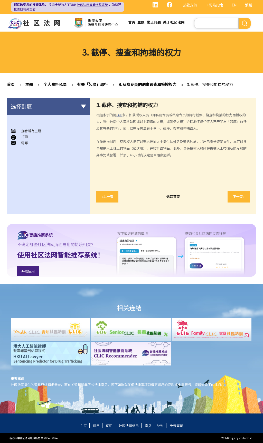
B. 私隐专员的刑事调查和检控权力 (147, 84)
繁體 (248, 4)
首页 (131, 22)
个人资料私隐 (55, 84)
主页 (83, 425)
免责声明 (176, 425)
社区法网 (43, 22)
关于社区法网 (174, 22)
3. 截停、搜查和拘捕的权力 (210, 84)
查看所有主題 (31, 130)
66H (119, 114)
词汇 (109, 425)
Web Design (228, 438)
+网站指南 (215, 4)
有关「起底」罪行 (92, 84)
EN (234, 4)
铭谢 (160, 425)
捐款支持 (190, 4)
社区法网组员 (129, 425)
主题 (141, 22)
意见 (148, 425)
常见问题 (154, 22)
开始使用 (28, 271)
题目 (96, 425)
